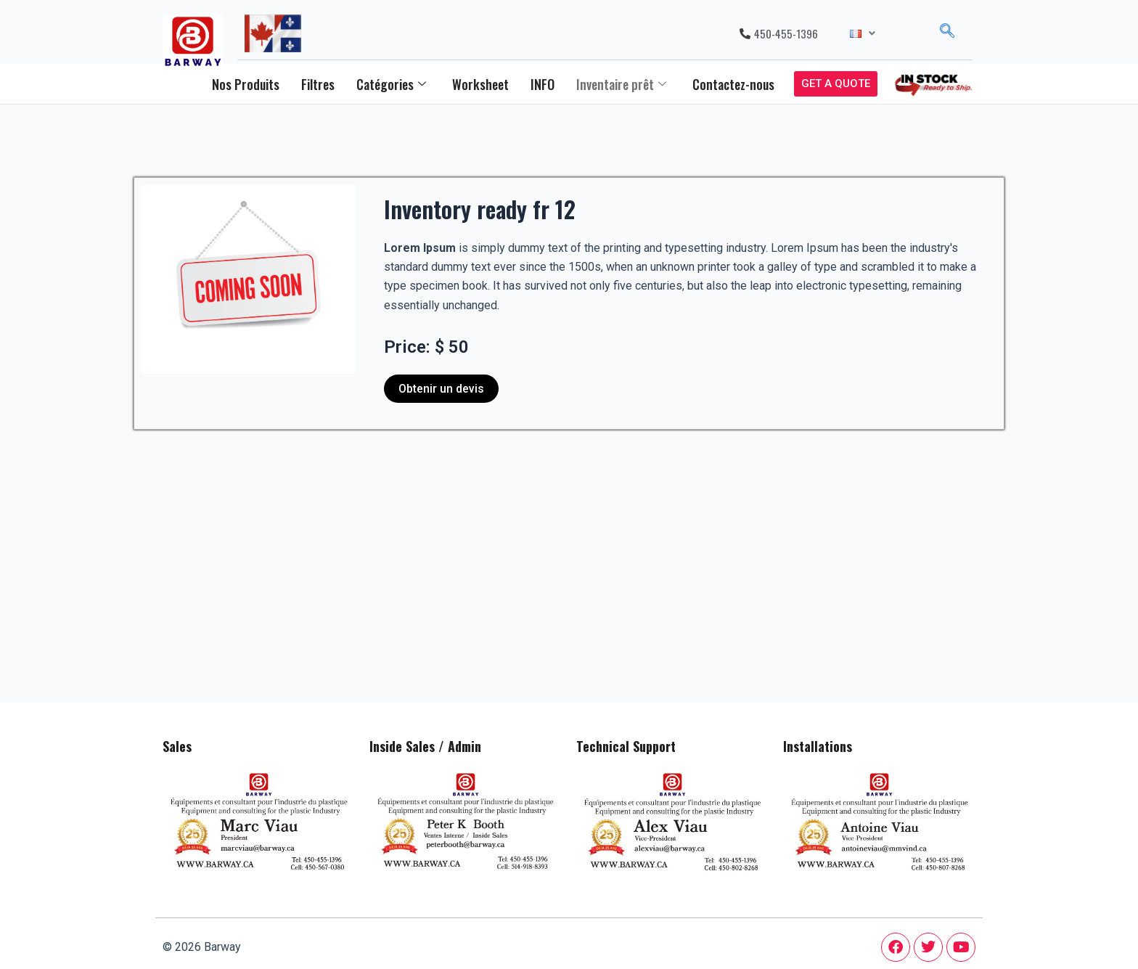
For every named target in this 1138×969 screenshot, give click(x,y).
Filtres (318, 84)
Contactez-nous (733, 84)
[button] (862, 34)
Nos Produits (245, 84)
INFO (542, 84)
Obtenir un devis (441, 389)
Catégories (391, 84)
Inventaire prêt (621, 84)
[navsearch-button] (947, 33)
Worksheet (480, 84)
